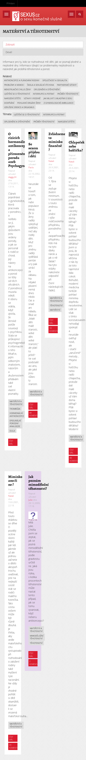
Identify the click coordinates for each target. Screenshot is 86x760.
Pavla (31, 167)
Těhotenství (56, 305)
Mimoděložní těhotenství (36, 637)
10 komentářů (55, 329)
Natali (51, 161)
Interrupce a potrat (43, 93)
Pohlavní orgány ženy (29, 102)
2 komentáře (35, 662)
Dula (12, 430)
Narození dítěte (12, 98)
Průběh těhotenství (67, 93)
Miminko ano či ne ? (15, 480)
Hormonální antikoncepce (17, 414)
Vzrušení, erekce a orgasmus (19, 107)
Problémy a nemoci (14, 84)
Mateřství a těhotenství (16, 403)
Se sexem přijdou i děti (34, 150)
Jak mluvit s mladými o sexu (58, 98)
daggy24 (12, 177)
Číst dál (13, 442)
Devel (9, 52)
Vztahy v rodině (32, 98)
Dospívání (9, 102)
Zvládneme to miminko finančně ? (56, 141)
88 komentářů (35, 414)
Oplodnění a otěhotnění (47, 89)
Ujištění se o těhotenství (17, 93)
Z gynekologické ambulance (58, 102)
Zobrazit (19, 44)
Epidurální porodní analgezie (15, 423)
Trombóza (15, 408)
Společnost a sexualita (54, 80)
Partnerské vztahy (67, 84)
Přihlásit (11, 3)
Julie (30, 499)
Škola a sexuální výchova (40, 84)
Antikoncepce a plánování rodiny (21, 80)
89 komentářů (75, 459)
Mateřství (55, 309)
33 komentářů (15, 746)
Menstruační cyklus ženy (17, 89)
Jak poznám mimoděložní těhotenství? (38, 482)
